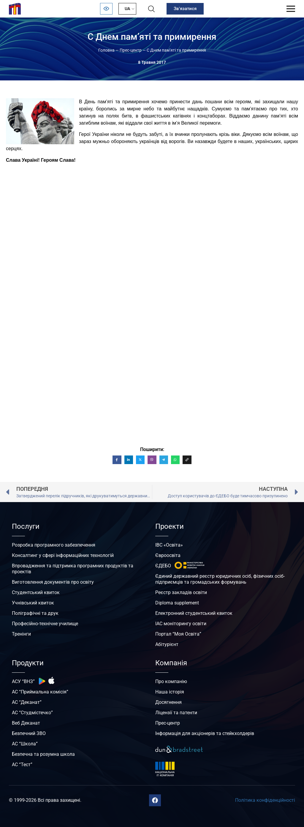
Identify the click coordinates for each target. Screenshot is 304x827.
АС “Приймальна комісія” (40, 692)
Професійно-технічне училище (45, 623)
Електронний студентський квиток (193, 613)
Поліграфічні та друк (35, 613)
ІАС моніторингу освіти (180, 623)
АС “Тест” (22, 764)
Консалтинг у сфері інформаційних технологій (63, 555)
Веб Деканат (26, 723)
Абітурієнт (166, 644)
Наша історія (169, 692)
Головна (106, 50)
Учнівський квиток (33, 603)
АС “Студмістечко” (32, 712)
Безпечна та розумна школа (43, 754)
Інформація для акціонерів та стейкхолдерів (204, 733)
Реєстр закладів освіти (181, 592)
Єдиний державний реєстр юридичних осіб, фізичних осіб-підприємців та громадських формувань (220, 579)
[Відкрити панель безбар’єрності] (106, 9)
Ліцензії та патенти (176, 712)
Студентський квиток (36, 592)
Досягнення (168, 702)
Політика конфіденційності (265, 800)
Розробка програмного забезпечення (53, 545)
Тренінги (21, 634)
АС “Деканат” (27, 702)
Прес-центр (131, 50)
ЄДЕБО (163, 566)
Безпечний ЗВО (29, 733)
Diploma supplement (177, 603)
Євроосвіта (167, 555)
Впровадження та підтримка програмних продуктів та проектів (72, 568)
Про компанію (171, 681)
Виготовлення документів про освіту (53, 582)
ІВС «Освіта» (169, 545)
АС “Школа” (25, 744)
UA (127, 8)
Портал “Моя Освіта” (178, 634)
